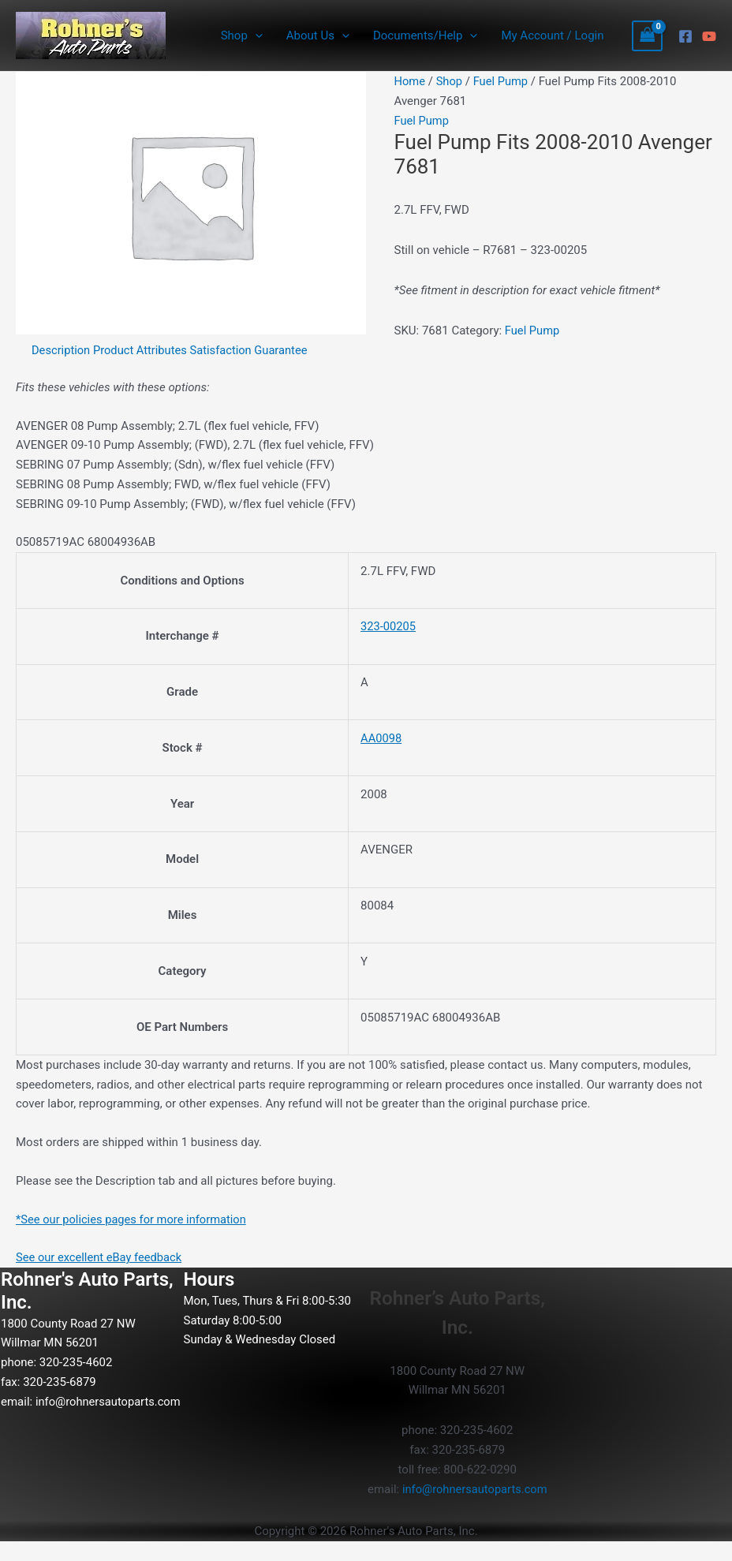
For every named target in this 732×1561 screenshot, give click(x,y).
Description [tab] (62, 350)
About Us (317, 35)
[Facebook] (685, 36)
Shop (242, 35)
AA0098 (381, 738)
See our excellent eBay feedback (100, 1257)
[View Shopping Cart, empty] (647, 36)
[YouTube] (709, 36)
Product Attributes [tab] (143, 350)
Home (410, 81)
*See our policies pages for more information (134, 1219)
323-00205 (388, 626)
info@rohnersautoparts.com (75, 1420)
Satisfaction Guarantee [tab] (253, 350)
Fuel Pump (502, 81)
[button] (255, 35)
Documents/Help (425, 35)
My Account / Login (552, 35)
